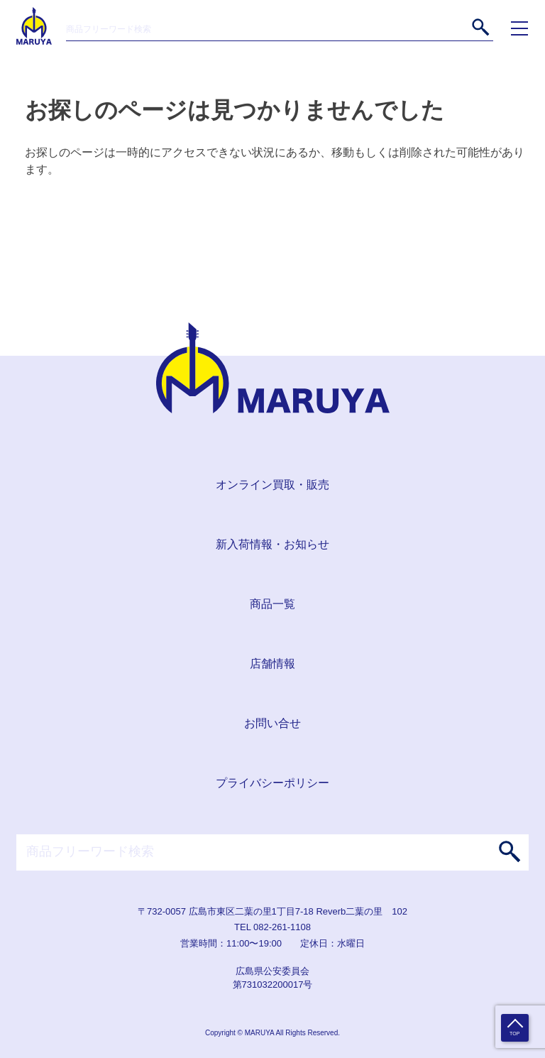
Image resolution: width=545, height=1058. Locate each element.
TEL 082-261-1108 (272, 927)
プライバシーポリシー (272, 783)
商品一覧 (272, 604)
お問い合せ (272, 723)
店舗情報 (272, 664)
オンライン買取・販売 (272, 485)
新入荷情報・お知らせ (272, 544)
